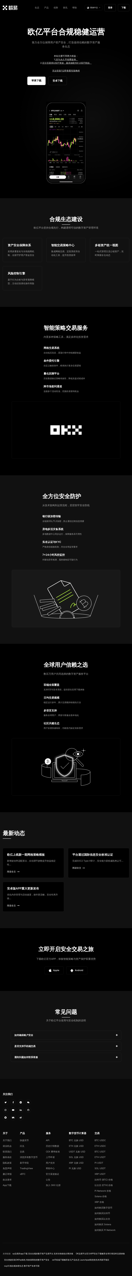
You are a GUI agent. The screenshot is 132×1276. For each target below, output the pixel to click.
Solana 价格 (101, 1196)
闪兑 (22, 1146)
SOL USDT (100, 1168)
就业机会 (7, 1146)
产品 (46, 7)
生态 (37, 7)
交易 (22, 1151)
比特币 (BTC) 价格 (104, 1179)
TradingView (26, 1168)
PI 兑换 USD (75, 1168)
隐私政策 (7, 1162)
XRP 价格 (99, 1202)
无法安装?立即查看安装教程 (66, 70)
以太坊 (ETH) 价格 (104, 1185)
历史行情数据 (52, 1146)
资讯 (65, 7)
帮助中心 (50, 1168)
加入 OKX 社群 (53, 1185)
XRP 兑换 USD (76, 1162)
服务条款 (7, 1157)
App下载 (7, 1185)
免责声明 (7, 1168)
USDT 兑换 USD (77, 1151)
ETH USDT (100, 1157)
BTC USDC (100, 1140)
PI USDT (99, 1162)
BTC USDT (100, 1151)
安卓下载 (58, 80)
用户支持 (50, 1162)
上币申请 (50, 1157)
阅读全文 (13, 871)
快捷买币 (24, 1140)
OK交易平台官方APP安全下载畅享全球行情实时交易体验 (100, 1254)
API (47, 1140)
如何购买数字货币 (103, 1207)
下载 (123, 7)
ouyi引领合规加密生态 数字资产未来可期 (21, 1266)
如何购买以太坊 (102, 1218)
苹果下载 (36, 80)
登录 (110, 7)
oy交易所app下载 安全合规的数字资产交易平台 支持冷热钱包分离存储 (42, 1254)
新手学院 (24, 1162)
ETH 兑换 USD (76, 1146)
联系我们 (7, 1151)
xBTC (22, 1174)
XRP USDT (100, 1174)
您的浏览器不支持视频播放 (66, 143)
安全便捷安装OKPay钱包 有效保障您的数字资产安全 (26, 1260)
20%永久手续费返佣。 (67, 59)
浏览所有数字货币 (29, 1157)
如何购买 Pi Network (105, 1230)
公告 (48, 1179)
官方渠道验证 (52, 1174)
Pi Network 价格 (103, 1190)
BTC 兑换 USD (76, 1140)
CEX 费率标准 (53, 1151)
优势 (56, 7)
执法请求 (7, 1179)
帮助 (74, 7)
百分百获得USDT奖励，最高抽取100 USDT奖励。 (67, 63)
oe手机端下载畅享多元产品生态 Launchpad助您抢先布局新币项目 (80, 1260)
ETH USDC (100, 1146)
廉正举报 (7, 1174)
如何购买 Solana (103, 1224)
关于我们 (7, 1140)
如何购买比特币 (102, 1213)
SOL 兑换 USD (76, 1157)
